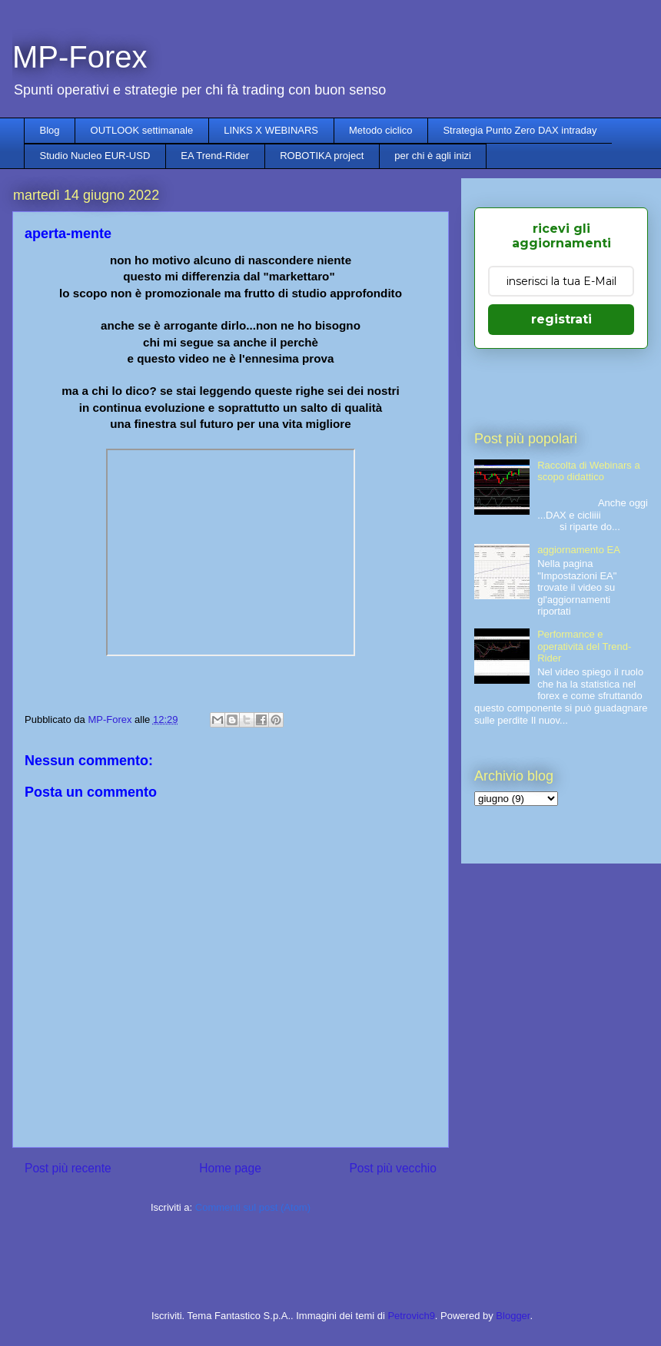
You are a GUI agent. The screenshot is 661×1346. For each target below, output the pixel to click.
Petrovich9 (410, 1315)
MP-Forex (80, 57)
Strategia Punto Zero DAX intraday (519, 130)
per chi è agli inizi (432, 155)
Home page (230, 1168)
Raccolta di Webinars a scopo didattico (588, 471)
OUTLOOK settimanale (142, 130)
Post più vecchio (393, 1168)
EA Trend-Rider (215, 155)
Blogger (513, 1315)
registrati (561, 319)
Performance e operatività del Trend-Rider (584, 646)
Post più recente (68, 1168)
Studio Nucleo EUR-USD (95, 155)
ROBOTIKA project (322, 155)
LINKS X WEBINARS (271, 130)
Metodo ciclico (380, 130)
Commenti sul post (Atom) (253, 1207)
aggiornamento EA (578, 549)
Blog (50, 130)
